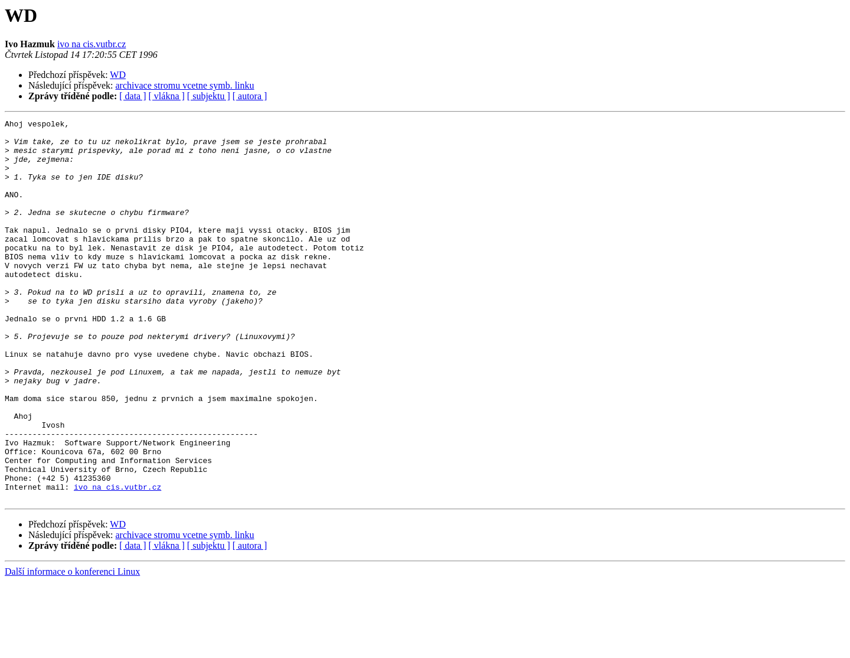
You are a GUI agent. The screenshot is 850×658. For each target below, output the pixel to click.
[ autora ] (250, 96)
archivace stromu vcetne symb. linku (185, 85)
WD (118, 75)
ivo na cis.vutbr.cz (91, 44)
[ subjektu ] (208, 96)
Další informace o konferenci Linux (72, 648)
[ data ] (132, 96)
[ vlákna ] (167, 96)
